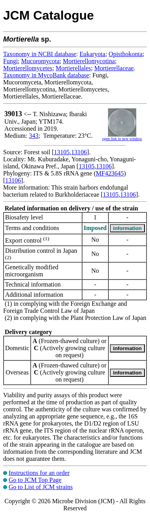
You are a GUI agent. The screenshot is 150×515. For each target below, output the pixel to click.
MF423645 (110, 173)
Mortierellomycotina (89, 61)
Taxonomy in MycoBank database (46, 75)
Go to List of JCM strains (41, 487)
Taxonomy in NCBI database (39, 54)
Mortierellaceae (114, 68)
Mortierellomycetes (27, 68)
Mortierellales (73, 68)
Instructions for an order (39, 472)
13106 (79, 152)
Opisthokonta (126, 54)
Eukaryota (92, 54)
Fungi (10, 61)
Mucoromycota (40, 61)
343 (33, 135)
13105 (62, 152)
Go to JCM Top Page (35, 480)
